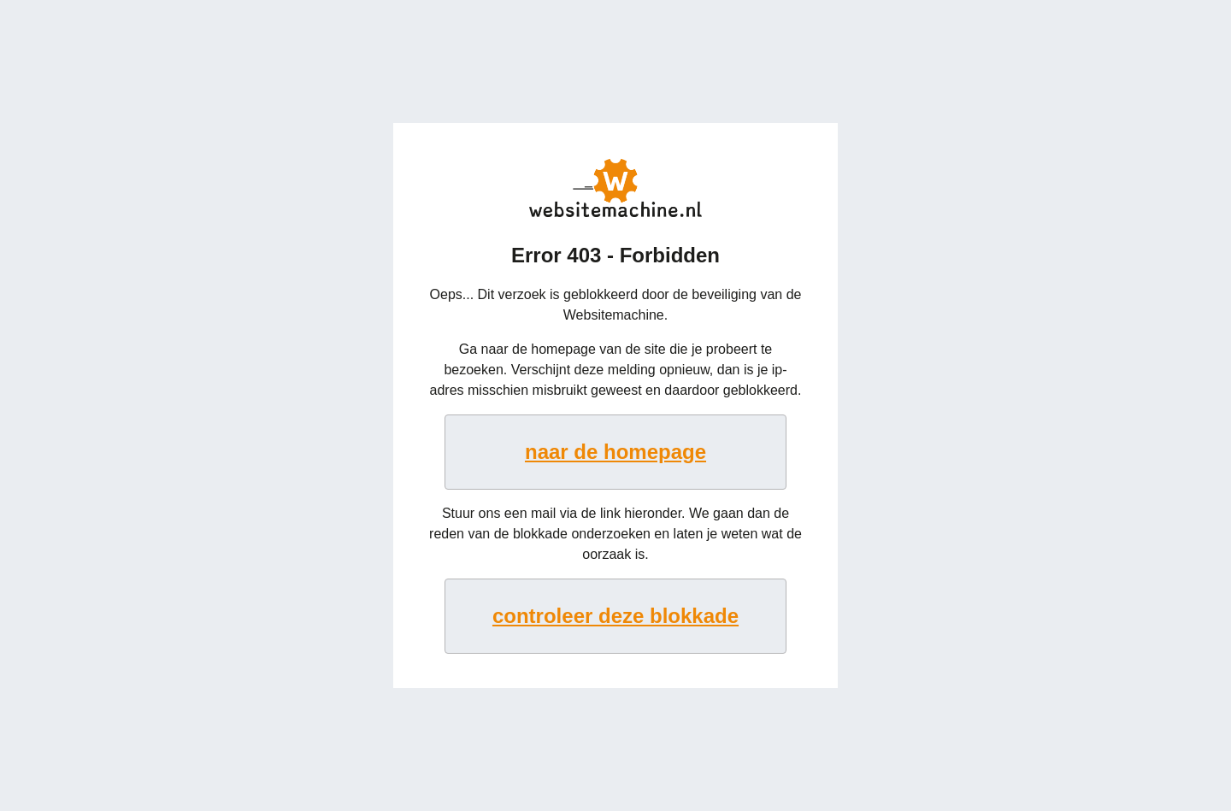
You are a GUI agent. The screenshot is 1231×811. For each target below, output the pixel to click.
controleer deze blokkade (615, 615)
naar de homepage (615, 451)
